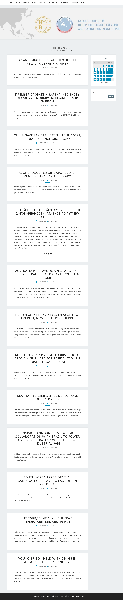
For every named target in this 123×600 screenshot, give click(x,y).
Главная (10, 2)
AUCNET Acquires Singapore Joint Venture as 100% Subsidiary (47, 174)
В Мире (18, 2)
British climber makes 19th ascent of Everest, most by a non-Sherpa (47, 316)
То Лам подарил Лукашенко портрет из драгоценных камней (47, 61)
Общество (74, 2)
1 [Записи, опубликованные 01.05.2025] (103, 66)
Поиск (95, 93)
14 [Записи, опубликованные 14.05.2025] (100, 73)
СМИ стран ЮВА (53, 2)
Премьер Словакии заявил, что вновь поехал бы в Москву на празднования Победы (47, 98)
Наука (34, 2)
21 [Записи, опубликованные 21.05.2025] (100, 76)
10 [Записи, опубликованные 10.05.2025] (109, 69)
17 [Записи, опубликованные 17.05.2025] (109, 73)
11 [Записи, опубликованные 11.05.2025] (112, 69)
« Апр (101, 82)
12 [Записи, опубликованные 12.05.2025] (95, 73)
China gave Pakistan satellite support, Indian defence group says (47, 136)
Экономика (64, 2)
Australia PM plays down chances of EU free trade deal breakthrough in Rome (47, 274)
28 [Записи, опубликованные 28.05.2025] (100, 79)
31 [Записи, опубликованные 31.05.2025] (109, 79)
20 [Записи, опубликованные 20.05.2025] (97, 76)
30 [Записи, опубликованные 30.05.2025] (106, 79)
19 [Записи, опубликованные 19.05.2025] (95, 76)
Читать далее (48, 254)
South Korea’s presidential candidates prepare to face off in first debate (47, 480)
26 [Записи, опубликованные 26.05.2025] (95, 79)
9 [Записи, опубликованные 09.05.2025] (106, 69)
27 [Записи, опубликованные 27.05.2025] (97, 79)
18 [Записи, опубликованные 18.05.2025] (112, 73)
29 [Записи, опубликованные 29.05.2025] (103, 79)
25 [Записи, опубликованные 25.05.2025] (112, 76)
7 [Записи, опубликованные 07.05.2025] (100, 69)
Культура (26, 2)
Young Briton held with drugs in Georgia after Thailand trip (47, 560)
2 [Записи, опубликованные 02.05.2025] (106, 66)
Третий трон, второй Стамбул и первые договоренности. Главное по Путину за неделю (47, 213)
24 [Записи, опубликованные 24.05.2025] (109, 76)
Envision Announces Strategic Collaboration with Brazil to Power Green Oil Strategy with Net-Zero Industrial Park (47, 438)
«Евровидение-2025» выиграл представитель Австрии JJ (47, 519)
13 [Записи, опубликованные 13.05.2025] (97, 73)
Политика (42, 2)
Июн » (106, 82)
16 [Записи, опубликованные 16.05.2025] (106, 73)
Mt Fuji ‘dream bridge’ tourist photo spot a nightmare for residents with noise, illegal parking (47, 358)
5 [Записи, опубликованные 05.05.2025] (94, 69)
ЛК (81, 2)
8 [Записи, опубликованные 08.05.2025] (103, 69)
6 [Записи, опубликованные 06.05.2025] (97, 69)
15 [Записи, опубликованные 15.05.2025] (103, 73)
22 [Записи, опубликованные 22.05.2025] (103, 76)
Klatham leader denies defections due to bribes (47, 397)
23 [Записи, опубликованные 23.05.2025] (106, 76)
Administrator (53, 67)
